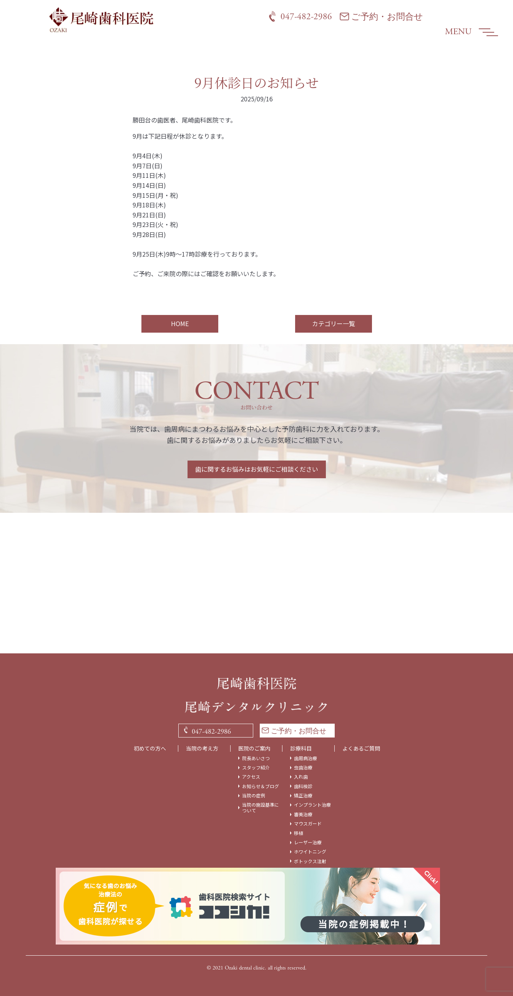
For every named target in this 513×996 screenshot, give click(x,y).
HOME (180, 323)
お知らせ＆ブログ (260, 786)
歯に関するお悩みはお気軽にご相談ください (256, 469)
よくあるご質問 (361, 748)
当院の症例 (253, 795)
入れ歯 (301, 776)
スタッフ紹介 (256, 767)
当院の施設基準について (260, 807)
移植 (298, 833)
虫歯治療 (303, 767)
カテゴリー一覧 (333, 323)
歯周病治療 (305, 758)
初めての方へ (150, 748)
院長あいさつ (256, 758)
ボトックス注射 (310, 861)
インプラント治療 (312, 804)
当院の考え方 (202, 748)
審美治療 (303, 814)
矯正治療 (303, 795)
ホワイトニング (310, 851)
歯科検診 (303, 786)
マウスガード (308, 823)
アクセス (251, 776)
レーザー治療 (308, 842)
